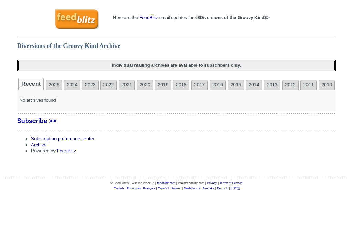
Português (134, 188)
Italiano (176, 188)
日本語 (235, 188)
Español (163, 188)
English (119, 188)
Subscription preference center (62, 138)
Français (149, 188)
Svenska (208, 188)
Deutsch (222, 188)
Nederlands (192, 188)
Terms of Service (231, 183)
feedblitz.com (166, 183)
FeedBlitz (148, 17)
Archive (39, 144)
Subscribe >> (36, 120)
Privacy (212, 183)
